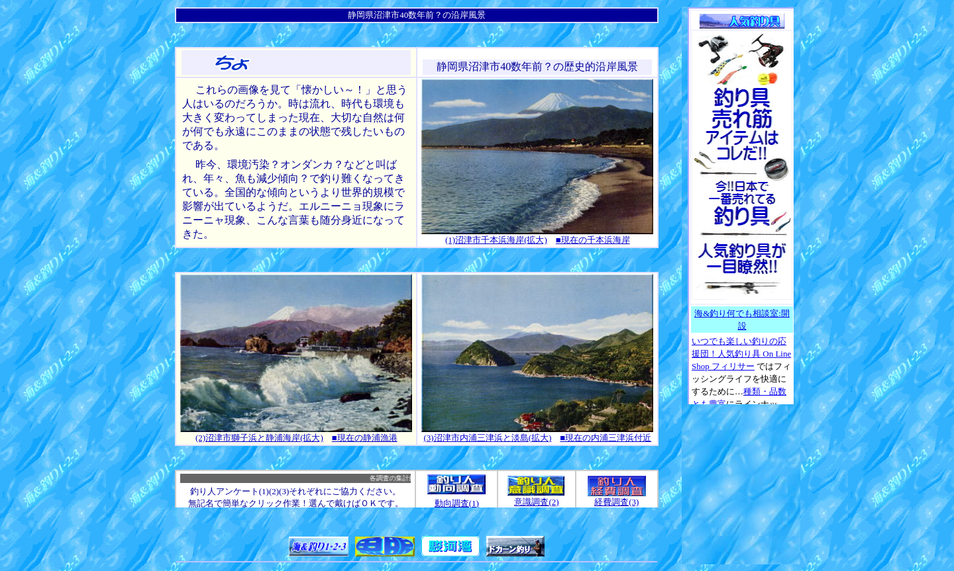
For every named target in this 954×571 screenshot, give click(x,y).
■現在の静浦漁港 (365, 438)
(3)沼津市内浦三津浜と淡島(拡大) (487, 438)
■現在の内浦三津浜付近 (605, 438)
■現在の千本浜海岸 (593, 240)
